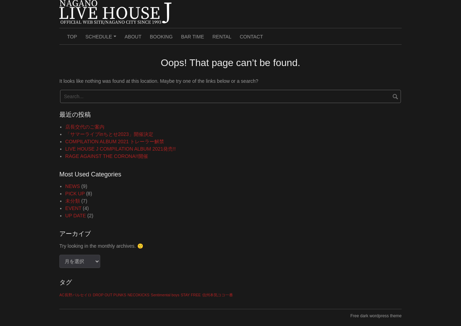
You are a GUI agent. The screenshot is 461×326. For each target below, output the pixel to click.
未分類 (72, 201)
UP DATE (75, 215)
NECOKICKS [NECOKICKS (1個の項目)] (138, 295)
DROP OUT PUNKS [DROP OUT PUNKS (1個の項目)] (109, 295)
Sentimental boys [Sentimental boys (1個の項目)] (165, 295)
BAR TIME (192, 36)
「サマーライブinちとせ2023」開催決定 (109, 134)
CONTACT (251, 36)
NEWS (72, 186)
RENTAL (221, 36)
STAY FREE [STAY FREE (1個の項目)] (190, 295)
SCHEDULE (102, 39)
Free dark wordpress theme (376, 315)
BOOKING (161, 36)
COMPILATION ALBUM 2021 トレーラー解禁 (114, 141)
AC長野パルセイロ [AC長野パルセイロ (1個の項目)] (75, 295)
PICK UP (75, 193)
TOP (72, 36)
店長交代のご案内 (84, 127)
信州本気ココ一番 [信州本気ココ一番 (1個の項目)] (217, 295)
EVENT (73, 208)
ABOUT (133, 36)
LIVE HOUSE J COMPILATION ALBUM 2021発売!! (120, 149)
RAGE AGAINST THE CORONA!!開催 (106, 156)
